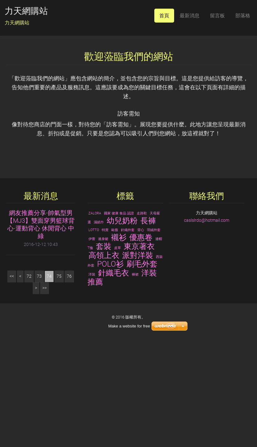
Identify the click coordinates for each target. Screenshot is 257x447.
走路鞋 (142, 317)
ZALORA (94, 317)
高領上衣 (103, 358)
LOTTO (93, 333)
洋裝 (91, 378)
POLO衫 (110, 367)
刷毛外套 (141, 367)
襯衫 (118, 340)
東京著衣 (139, 349)
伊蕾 (91, 342)
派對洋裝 (137, 358)
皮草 (117, 351)
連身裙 (103, 342)
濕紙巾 (99, 326)
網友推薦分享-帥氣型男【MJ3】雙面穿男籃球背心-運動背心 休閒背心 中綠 (41, 328)
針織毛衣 (113, 376)
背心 (140, 333)
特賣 (105, 333)
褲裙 (135, 378)
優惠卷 (140, 340)
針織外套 (128, 333)
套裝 (103, 349)
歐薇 (114, 333)
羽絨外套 (154, 333)
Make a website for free (129, 326)
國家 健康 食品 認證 (119, 317)
